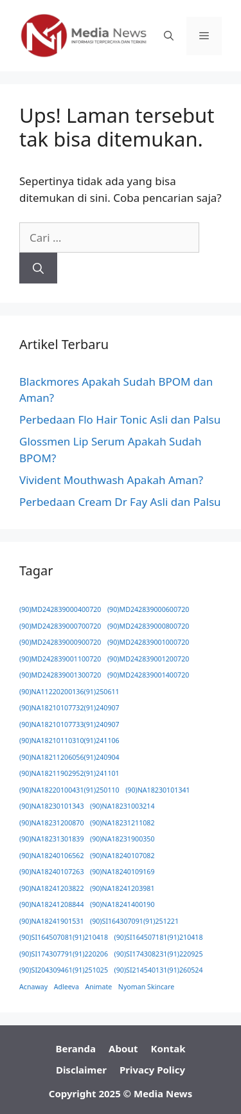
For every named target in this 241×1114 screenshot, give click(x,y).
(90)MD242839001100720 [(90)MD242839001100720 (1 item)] (60, 658)
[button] (168, 36)
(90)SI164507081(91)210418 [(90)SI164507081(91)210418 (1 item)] (63, 937)
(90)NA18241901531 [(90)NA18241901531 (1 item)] (51, 921)
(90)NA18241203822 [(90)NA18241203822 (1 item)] (51, 888)
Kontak (168, 1048)
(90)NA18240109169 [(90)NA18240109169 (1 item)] (122, 871)
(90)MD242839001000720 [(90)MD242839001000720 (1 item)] (148, 642)
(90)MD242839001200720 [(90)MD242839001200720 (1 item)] (148, 658)
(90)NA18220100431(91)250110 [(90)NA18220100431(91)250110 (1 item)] (69, 790)
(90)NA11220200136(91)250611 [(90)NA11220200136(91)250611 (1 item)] (69, 691)
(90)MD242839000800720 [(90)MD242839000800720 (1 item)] (148, 626)
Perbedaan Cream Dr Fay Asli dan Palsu (120, 501)
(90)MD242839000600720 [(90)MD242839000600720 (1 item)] (148, 609)
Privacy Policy (152, 1069)
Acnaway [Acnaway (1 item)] (33, 986)
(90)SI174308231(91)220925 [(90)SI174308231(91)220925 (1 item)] (158, 953)
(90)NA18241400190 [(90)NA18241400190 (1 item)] (122, 904)
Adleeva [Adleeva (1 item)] (66, 986)
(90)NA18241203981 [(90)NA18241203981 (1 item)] (122, 888)
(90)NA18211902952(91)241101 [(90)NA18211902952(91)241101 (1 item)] (69, 773)
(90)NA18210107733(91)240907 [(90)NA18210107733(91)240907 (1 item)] (69, 724)
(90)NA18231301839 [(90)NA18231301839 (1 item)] (51, 838)
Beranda (76, 1048)
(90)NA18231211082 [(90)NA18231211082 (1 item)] (122, 822)
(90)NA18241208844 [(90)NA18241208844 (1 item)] (51, 904)
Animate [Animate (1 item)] (98, 986)
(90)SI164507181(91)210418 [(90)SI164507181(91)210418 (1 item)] (158, 937)
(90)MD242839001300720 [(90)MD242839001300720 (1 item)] (60, 674)
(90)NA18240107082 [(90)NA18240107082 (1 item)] (122, 855)
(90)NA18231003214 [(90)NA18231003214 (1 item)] (122, 806)
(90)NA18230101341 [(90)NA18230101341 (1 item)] (157, 790)
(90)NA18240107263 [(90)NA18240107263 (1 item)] (51, 871)
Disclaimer (81, 1069)
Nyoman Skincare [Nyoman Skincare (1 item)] (146, 986)
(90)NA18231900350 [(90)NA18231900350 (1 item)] (122, 838)
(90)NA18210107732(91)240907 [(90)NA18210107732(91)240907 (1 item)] (69, 707)
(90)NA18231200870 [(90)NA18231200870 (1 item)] (51, 822)
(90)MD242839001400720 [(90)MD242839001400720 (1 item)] (148, 674)
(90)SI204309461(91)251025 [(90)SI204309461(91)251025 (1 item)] (63, 970)
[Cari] (38, 268)
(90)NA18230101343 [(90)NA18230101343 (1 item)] (51, 806)
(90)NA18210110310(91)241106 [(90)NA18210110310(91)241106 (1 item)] (69, 740)
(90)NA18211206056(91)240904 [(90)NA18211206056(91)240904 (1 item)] (69, 757)
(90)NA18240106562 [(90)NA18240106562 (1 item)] (51, 855)
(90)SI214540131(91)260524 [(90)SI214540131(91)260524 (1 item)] (158, 970)
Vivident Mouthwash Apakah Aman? (111, 479)
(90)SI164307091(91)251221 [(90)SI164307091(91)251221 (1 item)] (134, 921)
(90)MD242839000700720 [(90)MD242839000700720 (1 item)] (60, 626)
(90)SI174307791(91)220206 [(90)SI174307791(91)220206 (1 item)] (63, 953)
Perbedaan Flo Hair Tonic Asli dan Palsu (119, 419)
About (123, 1048)
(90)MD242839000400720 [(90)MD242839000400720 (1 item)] (60, 609)
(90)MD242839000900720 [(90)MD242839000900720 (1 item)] (60, 642)
